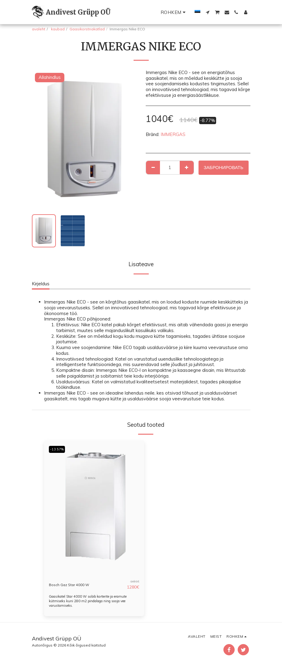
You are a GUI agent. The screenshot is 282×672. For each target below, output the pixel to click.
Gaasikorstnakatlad (87, 29)
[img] (94, 507)
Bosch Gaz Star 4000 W (74, 584)
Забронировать (223, 167)
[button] (207, 12)
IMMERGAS (173, 134)
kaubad (57, 29)
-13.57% (58, 449)
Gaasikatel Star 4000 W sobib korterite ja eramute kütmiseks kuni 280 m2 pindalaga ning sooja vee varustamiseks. (93, 601)
